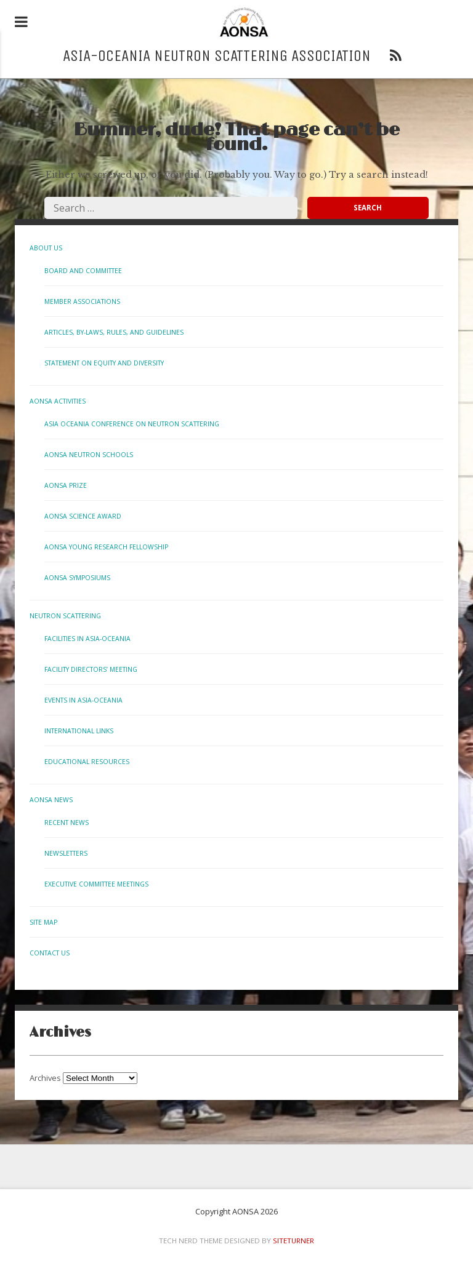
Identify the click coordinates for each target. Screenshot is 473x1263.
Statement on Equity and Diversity (104, 363)
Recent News (66, 822)
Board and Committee (83, 270)
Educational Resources (86, 761)
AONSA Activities (58, 401)
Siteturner (293, 1240)
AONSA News (51, 799)
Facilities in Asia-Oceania (87, 638)
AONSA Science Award (82, 516)
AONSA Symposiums (77, 577)
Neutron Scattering (65, 616)
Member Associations (82, 301)
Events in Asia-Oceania (83, 700)
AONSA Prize (65, 485)
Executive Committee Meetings (96, 884)
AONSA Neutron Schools (88, 454)
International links (78, 731)
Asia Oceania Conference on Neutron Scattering (131, 424)
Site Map (43, 922)
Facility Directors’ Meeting (90, 669)
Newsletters (65, 853)
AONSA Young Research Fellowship (106, 547)
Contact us (50, 953)
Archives (45, 1077)
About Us (46, 248)
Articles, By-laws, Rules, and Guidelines (114, 332)
